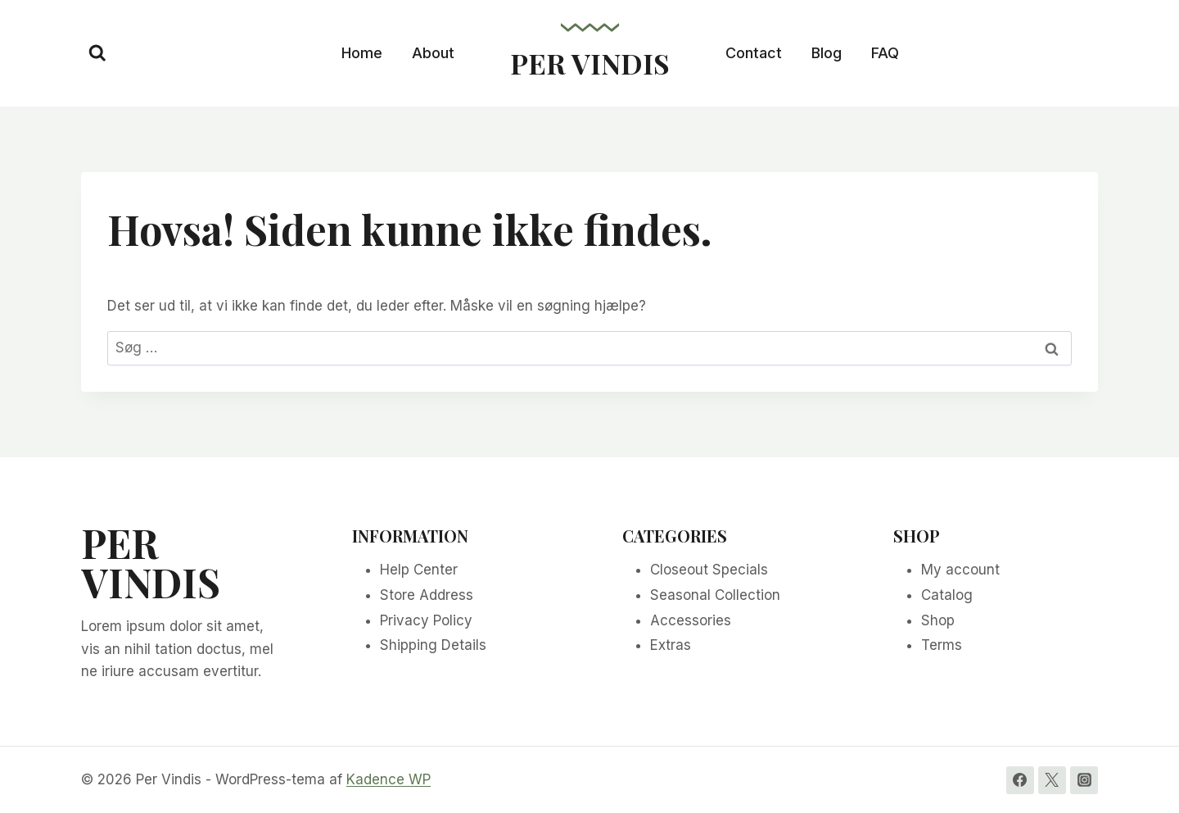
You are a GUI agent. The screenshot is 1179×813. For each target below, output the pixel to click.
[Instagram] (1084, 780)
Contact (753, 52)
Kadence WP (388, 779)
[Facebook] (1020, 780)
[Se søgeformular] (97, 53)
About (433, 52)
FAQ (885, 52)
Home (361, 52)
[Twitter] (1052, 780)
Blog (826, 52)
